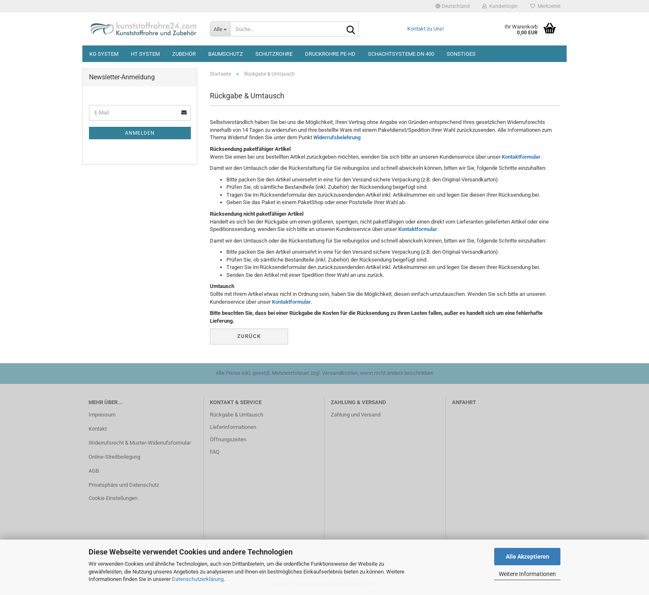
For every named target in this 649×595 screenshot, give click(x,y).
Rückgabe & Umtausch (236, 415)
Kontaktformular (521, 157)
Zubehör (184, 54)
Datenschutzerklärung (198, 579)
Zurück (249, 336)
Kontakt (98, 429)
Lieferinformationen (233, 427)
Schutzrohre (274, 54)
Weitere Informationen (527, 574)
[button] (452, 6)
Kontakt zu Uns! (425, 29)
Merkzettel (545, 6)
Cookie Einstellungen (113, 498)
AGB (94, 471)
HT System (145, 54)
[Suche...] (220, 28)
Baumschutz (225, 54)
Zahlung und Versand (355, 415)
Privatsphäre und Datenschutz (124, 485)
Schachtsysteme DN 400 (401, 54)
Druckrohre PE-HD (330, 54)
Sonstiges (461, 54)
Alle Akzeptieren (527, 556)
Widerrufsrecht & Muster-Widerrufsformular (140, 443)
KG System (103, 54)
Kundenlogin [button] (500, 6)
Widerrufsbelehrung (337, 137)
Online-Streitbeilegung (114, 457)
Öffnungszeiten (228, 439)
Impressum (102, 415)
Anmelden (140, 133)
